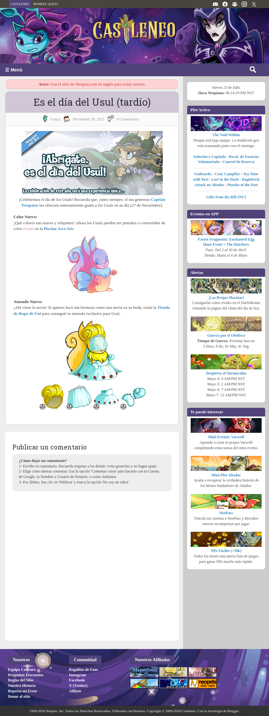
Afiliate (75, 691)
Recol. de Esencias (244, 156)
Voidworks (203, 174)
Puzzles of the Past (242, 185)
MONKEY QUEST (45, 4)
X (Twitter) (78, 685)
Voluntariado (209, 162)
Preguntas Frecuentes (26, 675)
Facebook (77, 680)
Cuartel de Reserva (239, 162)
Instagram (77, 675)
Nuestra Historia (22, 685)
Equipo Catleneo (22, 669)
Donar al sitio (19, 696)
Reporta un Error (22, 691)
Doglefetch (250, 179)
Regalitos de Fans (83, 669)
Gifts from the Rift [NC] (226, 197)
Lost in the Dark (225, 179)
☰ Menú (13, 69)
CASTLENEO (20, 4)
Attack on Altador (209, 185)
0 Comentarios (128, 119)
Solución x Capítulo (209, 156)
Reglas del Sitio (20, 680)
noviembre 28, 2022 (88, 119)
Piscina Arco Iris (59, 228)
